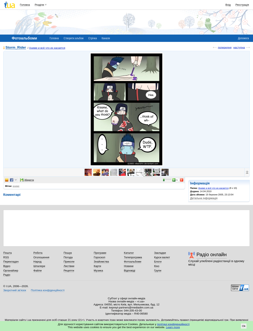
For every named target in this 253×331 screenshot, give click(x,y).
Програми (100, 252)
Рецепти (69, 270)
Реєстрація (242, 4)
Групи (157, 270)
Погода (68, 257)
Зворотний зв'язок (14, 290)
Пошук (68, 252)
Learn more (173, 327)
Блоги (158, 261)
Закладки (160, 252)
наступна (239, 47)
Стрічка (92, 38)
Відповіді (129, 270)
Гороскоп (99, 257)
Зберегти (27, 180)
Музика (98, 270)
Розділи (39, 4)
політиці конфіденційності (173, 324)
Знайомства (101, 261)
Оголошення (41, 257)
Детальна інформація (203, 198)
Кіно (156, 266)
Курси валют (162, 257)
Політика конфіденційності (47, 290)
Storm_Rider (15, 47)
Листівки (69, 266)
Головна (25, 4)
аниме (16, 186)
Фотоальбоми (132, 261)
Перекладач (11, 261)
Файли (37, 270)
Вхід (228, 4)
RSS (6, 257)
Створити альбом (74, 38)
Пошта (7, 252)
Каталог (129, 252)
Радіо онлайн (211, 254)
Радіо (6, 274)
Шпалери (39, 266)
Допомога (243, 38)
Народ (37, 261)
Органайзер (10, 270)
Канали (106, 38)
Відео (6, 266)
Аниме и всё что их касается (47, 47)
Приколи (69, 261)
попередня (224, 47)
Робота (37, 252)
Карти (97, 266)
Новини (128, 266)
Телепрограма (133, 257)
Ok (243, 326)
